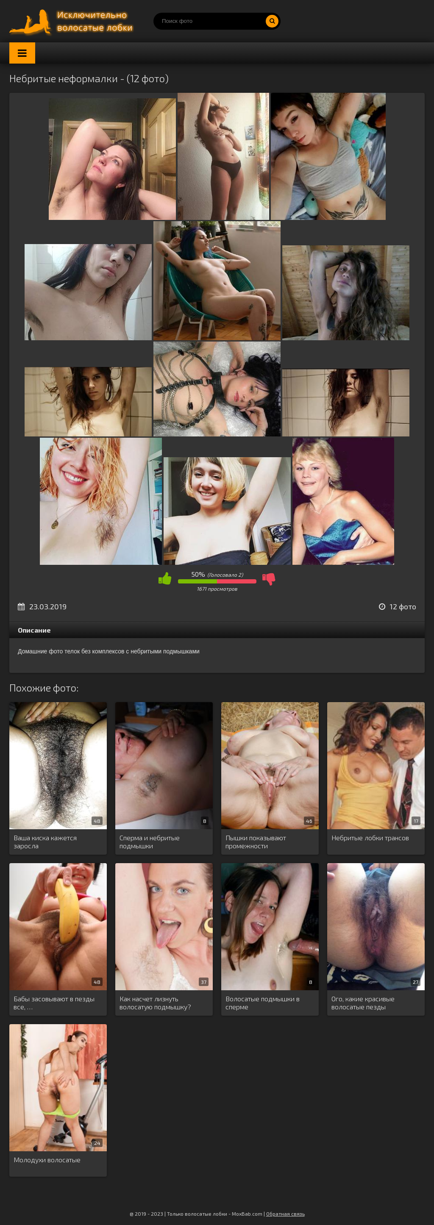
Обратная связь (285, 1214)
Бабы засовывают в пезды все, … (54, 1002)
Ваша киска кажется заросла (45, 841)
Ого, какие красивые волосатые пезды (363, 1002)
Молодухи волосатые (47, 1160)
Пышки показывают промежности (255, 841)
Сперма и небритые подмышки (150, 841)
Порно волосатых (72, 21)
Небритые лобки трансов (370, 837)
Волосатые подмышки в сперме (262, 1002)
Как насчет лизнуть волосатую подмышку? (155, 1002)
